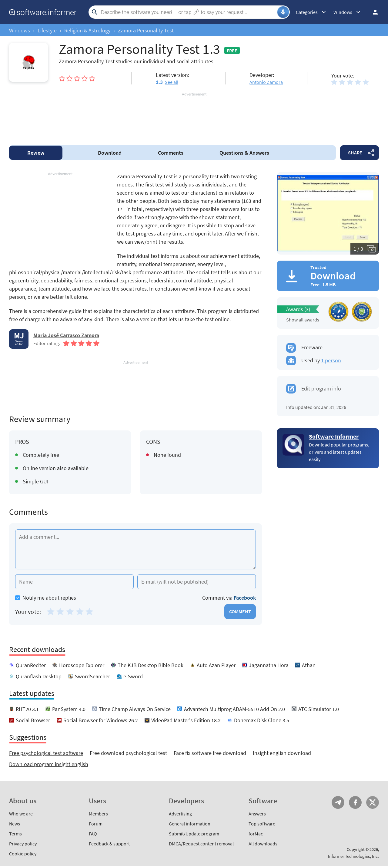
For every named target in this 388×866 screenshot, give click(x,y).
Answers (244, 152)
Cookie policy (22, 854)
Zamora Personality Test (146, 30)
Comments (170, 152)
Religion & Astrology (87, 30)
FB (355, 802)
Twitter (372, 802)
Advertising (180, 814)
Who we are (21, 814)
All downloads (263, 844)
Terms (15, 834)
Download (110, 152)
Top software (262, 824)
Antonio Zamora (266, 82)
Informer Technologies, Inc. (353, 856)
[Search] (188, 12)
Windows (19, 30)
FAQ (93, 834)
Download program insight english (48, 764)
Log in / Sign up (372, 12)
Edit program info (321, 388)
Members (98, 814)
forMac (256, 834)
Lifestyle (47, 30)
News (14, 824)
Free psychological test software (46, 752)
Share (355, 153)
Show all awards (302, 320)
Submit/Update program (194, 834)
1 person (331, 360)
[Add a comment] (135, 549)
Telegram (338, 802)
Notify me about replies (45, 597)
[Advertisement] (194, 115)
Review (35, 152)
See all (171, 82)
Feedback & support (109, 844)
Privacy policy (23, 844)
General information (189, 824)
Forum (95, 824)
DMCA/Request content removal (201, 844)
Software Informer (334, 436)
